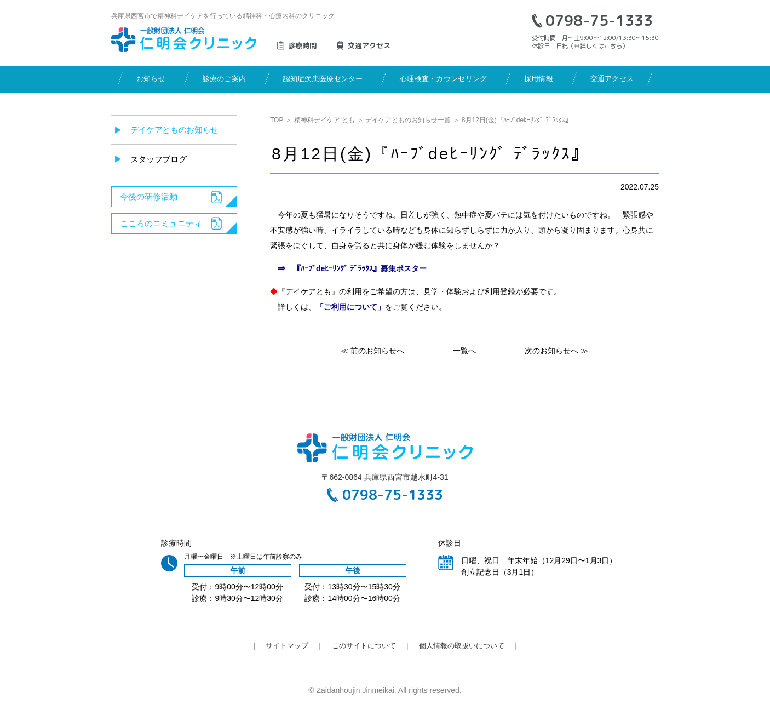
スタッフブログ (158, 159)
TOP (276, 120)
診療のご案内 (224, 79)
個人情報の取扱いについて (461, 646)
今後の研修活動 (148, 196)
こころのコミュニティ (161, 223)
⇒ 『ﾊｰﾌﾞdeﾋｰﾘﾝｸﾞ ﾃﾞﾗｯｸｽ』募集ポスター (348, 268)
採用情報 (538, 79)
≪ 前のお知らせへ (372, 350)
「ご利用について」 (350, 306)
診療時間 (302, 45)
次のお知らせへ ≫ (556, 350)
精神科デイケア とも (324, 120)
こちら (613, 46)
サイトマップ (287, 646)
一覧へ (464, 350)
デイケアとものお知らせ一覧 (408, 120)
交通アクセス (612, 79)
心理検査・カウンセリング (443, 79)
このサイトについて (364, 646)
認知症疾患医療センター (323, 79)
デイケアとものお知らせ (174, 129)
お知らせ (150, 79)
